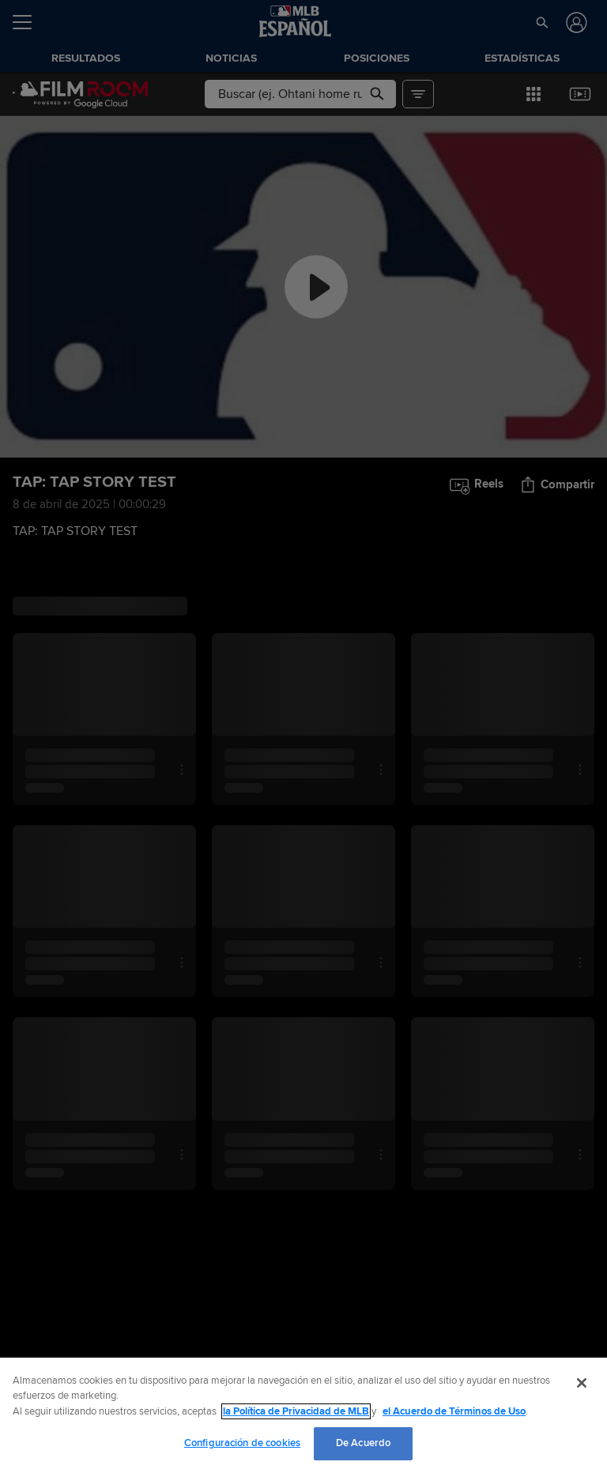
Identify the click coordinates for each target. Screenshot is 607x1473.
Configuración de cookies (242, 1443)
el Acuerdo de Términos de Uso (454, 1411)
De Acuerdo (363, 1443)
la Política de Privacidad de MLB (296, 1411)
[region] (303, 1415)
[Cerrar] (581, 1383)
